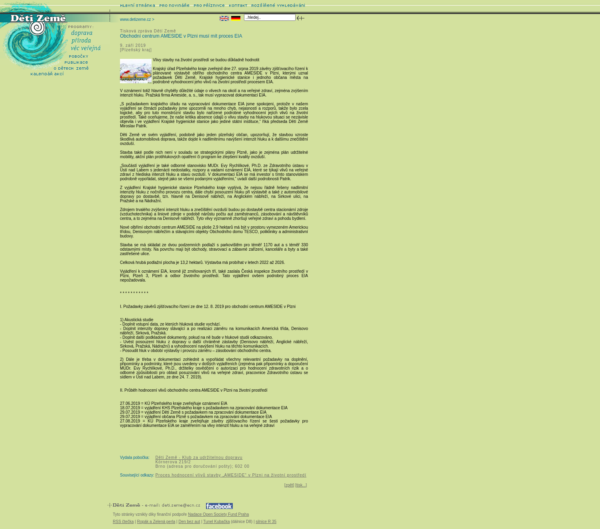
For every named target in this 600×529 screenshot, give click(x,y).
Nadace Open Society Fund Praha (218, 514)
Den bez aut (189, 521)
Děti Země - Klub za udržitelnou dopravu (198, 457)
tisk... (301, 485)
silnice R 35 (266, 521)
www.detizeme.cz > (137, 19)
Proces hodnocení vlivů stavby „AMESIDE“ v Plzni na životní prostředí (230, 475)
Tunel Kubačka (216, 521)
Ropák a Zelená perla (156, 521)
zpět (289, 485)
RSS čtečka (123, 521)
